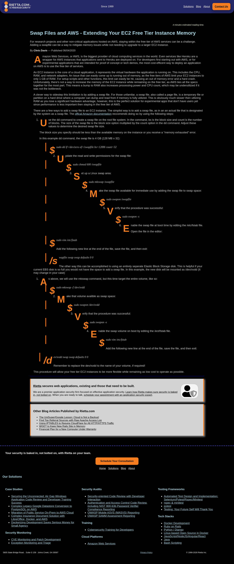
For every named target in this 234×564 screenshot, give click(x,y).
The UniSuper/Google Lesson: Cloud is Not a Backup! (69, 417)
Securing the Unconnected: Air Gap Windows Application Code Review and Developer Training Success (41, 499)
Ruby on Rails (172, 526)
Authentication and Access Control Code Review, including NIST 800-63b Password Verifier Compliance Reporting (117, 506)
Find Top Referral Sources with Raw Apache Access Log (70, 420)
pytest (167, 506)
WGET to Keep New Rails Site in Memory (62, 426)
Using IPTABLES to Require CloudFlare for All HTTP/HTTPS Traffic (76, 423)
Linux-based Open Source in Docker (186, 533)
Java (167, 539)
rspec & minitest (173, 502)
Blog (198, 6)
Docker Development (177, 523)
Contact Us (221, 6)
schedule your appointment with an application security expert (118, 395)
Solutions (188, 6)
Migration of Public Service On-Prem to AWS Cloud (42, 512)
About (206, 6)
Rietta (37, 386)
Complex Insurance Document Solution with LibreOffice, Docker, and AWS (38, 517)
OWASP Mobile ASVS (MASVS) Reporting (114, 512)
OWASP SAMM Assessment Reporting (111, 515)
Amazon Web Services (101, 543)
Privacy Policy (146, 552)
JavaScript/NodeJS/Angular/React (184, 536)
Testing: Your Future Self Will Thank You (188, 509)
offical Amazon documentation (93, 113)
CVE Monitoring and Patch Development (36, 539)
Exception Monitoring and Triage (31, 542)
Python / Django (173, 529)
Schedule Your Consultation (117, 461)
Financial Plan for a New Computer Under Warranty (67, 429)
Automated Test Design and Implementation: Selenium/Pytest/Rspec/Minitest (191, 498)
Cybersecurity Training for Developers (111, 529)
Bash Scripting (173, 542)
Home (102, 468)
